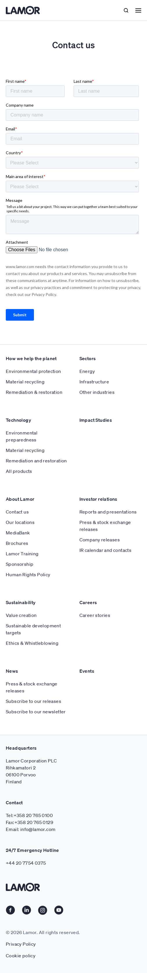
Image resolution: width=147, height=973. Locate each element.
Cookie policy (20, 955)
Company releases (99, 540)
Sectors (87, 358)
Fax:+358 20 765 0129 (29, 822)
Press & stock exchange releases (105, 525)
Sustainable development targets (33, 629)
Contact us (17, 512)
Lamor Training (22, 553)
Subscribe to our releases (33, 701)
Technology (18, 420)
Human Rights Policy (28, 574)
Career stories (94, 615)
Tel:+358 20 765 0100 (29, 815)
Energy (87, 371)
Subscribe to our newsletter (36, 712)
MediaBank (18, 533)
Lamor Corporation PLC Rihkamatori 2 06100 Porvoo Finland (31, 771)
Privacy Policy (21, 944)
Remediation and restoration (36, 461)
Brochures (17, 543)
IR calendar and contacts (105, 550)
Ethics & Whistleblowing (32, 643)
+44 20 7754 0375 (26, 863)
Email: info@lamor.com (30, 829)
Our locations (20, 522)
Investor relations (98, 499)
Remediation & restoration (34, 392)
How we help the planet (31, 358)
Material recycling (25, 382)
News (12, 671)
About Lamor (20, 499)
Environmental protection (33, 371)
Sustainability (21, 602)
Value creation (21, 615)
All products (19, 471)
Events (86, 671)
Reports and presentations (108, 512)
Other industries (97, 392)
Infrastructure (94, 382)
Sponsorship (19, 564)
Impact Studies (95, 420)
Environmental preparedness (21, 436)
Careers (88, 602)
